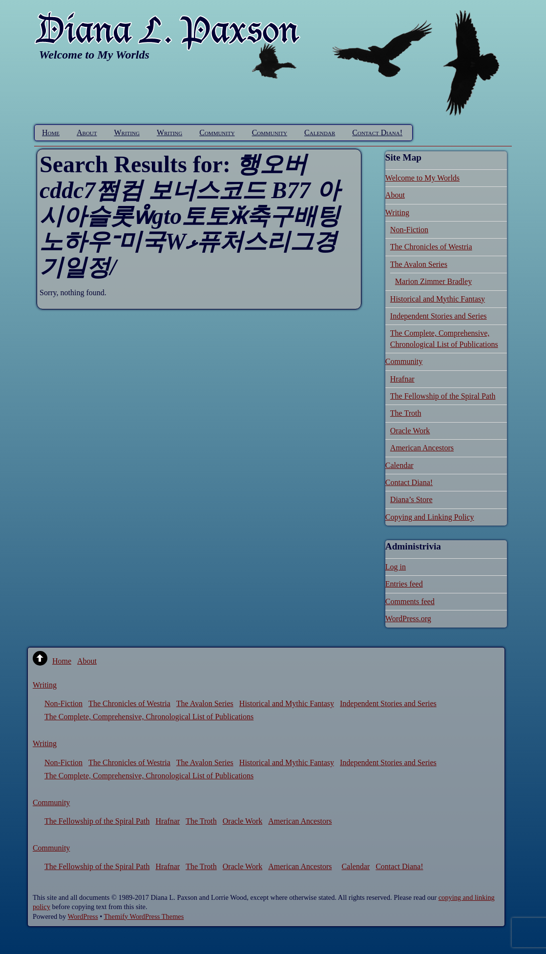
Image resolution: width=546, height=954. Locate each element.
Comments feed (410, 601)
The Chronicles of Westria (431, 247)
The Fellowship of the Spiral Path (443, 396)
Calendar (319, 132)
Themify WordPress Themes (144, 916)
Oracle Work (410, 430)
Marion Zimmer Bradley (433, 281)
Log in (395, 567)
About (87, 132)
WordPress (83, 916)
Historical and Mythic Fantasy (437, 299)
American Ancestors (422, 448)
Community (216, 132)
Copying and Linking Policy (429, 517)
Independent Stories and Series (438, 316)
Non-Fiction (409, 229)
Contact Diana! (377, 132)
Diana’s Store (411, 499)
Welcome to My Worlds (422, 178)
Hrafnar (402, 379)
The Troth (405, 413)
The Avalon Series (418, 264)
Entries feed (404, 584)
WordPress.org (408, 618)
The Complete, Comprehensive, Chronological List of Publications (148, 716)
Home (51, 132)
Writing (127, 132)
